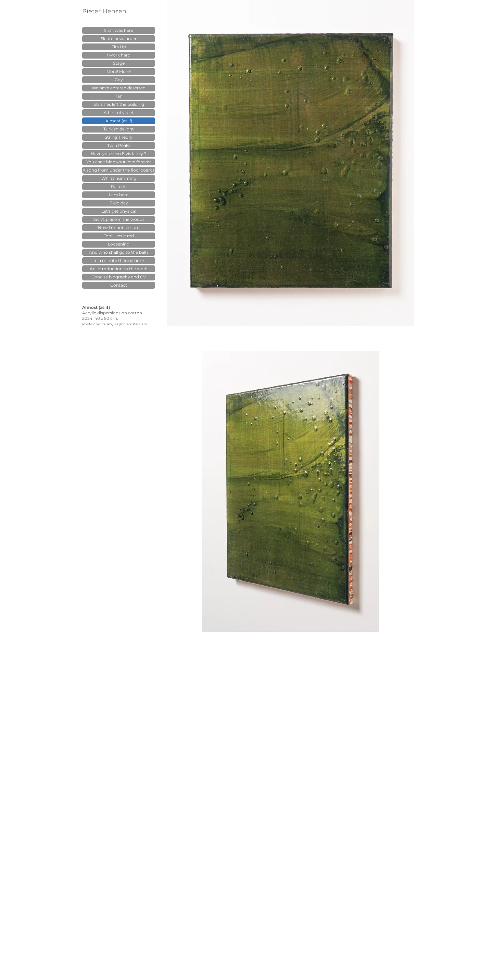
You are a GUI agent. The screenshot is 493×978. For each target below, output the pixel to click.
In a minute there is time (118, 260)
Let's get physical (118, 211)
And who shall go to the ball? (119, 252)
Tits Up (119, 46)
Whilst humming (118, 178)
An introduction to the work (119, 268)
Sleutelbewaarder (119, 38)
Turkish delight (118, 128)
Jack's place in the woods (118, 219)
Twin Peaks (118, 145)
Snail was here (118, 30)
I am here (118, 194)
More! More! (118, 71)
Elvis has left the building (118, 104)
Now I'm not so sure (118, 227)
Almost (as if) (118, 120)
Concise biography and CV (118, 276)
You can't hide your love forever (118, 161)
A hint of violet (119, 112)
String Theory (118, 137)
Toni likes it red (119, 235)
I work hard (118, 55)
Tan (119, 96)
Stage (119, 63)
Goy (119, 79)
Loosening (118, 244)
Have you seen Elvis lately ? (119, 153)
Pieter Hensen (104, 11)
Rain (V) (119, 186)
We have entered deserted (119, 87)
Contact (118, 285)
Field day (119, 202)
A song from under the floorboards (119, 170)
